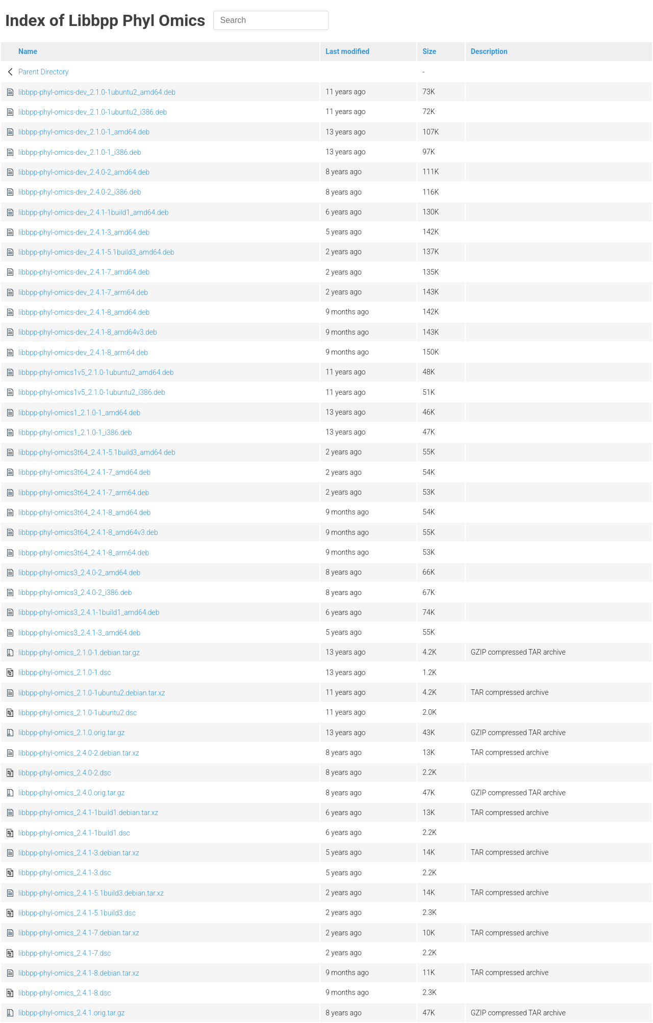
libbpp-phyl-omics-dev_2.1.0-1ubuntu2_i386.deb (92, 112)
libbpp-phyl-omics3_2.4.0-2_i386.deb (75, 592)
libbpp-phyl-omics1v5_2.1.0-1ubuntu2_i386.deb (91, 392)
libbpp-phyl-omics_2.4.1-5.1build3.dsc (77, 913)
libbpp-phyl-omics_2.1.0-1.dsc (64, 672)
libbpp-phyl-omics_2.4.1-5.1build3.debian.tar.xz (91, 893)
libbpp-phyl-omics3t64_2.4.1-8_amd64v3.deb (88, 532)
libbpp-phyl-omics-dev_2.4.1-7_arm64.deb (83, 292)
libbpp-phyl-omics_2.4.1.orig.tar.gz (71, 1013)
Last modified (347, 51)
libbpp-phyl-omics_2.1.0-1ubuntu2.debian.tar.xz (91, 693)
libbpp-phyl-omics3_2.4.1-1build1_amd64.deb (89, 612)
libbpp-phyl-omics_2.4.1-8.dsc (64, 993)
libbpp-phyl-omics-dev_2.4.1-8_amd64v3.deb (87, 332)
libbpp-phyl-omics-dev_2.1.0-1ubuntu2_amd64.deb (96, 92)
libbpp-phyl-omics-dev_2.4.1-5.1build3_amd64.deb (96, 252)
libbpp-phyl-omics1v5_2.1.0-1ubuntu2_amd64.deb (96, 372)
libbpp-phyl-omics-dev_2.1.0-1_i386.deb (79, 152)
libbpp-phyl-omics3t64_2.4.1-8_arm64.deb (83, 553)
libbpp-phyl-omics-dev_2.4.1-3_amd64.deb (83, 232)
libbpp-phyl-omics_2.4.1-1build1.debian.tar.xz (88, 813)
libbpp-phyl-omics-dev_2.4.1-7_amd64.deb (83, 272)
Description (489, 51)
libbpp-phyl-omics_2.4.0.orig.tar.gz (71, 793)
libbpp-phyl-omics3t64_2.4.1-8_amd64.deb (84, 512)
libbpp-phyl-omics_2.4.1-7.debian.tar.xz (78, 933)
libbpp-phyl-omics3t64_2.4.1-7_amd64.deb (84, 472)
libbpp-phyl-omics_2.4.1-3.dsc (64, 873)
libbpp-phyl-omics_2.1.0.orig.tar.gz (71, 733)
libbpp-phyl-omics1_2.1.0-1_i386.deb (75, 432)
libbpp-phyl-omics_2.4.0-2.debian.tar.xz (78, 753)
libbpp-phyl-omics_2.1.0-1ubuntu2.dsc (77, 713)
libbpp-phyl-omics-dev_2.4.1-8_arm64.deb (83, 352)
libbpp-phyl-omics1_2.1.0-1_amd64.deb (79, 413)
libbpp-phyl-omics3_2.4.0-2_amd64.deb (79, 573)
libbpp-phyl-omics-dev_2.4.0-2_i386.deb (79, 192)
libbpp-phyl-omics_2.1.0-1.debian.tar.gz (79, 653)
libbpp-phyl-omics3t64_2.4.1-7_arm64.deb (83, 493)
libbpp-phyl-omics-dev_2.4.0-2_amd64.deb (83, 172)
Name (27, 51)
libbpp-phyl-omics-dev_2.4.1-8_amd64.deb (83, 312)
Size (429, 51)
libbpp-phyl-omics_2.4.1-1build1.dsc (74, 833)
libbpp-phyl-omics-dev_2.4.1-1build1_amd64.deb (93, 212)
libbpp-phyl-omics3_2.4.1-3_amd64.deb (79, 633)
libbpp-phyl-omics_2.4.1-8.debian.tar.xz (78, 973)
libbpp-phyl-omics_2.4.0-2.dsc (64, 773)
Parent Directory (43, 72)
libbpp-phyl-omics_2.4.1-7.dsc (64, 953)
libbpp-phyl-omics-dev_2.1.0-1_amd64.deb (83, 132)
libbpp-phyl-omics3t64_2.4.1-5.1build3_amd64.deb (96, 452)
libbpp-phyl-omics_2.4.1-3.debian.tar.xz (78, 853)
